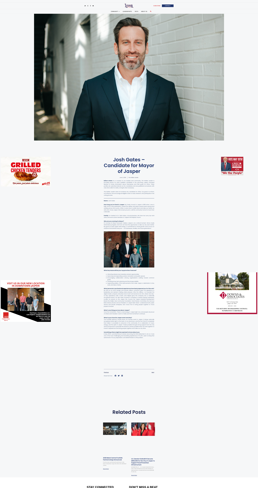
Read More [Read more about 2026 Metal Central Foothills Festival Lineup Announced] (106, 469)
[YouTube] (93, 5)
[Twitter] (85, 5)
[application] (121, 11)
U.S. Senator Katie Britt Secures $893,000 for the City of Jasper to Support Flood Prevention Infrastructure (141, 463)
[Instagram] (87, 5)
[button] (156, 5)
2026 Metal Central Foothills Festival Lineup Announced (115, 459)
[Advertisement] (8, 210)
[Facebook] (90, 5)
